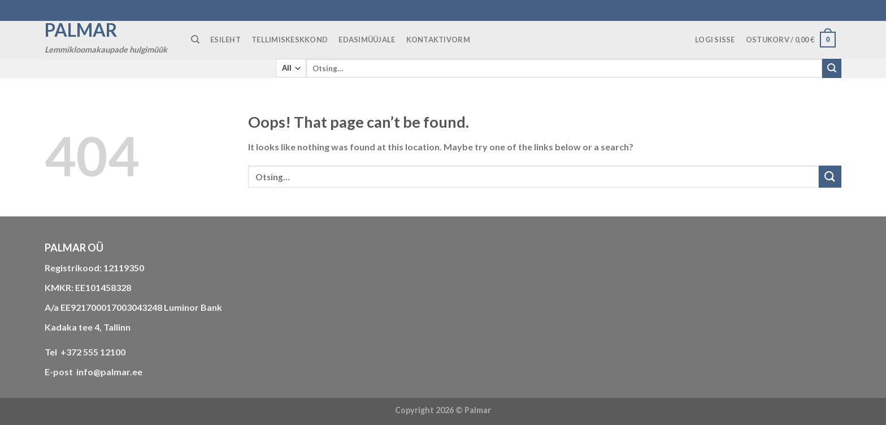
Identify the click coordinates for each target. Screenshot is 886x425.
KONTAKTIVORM (438, 39)
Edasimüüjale (366, 39)
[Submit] (831, 68)
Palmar (81, 30)
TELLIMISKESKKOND (289, 39)
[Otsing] (195, 39)
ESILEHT (225, 39)
